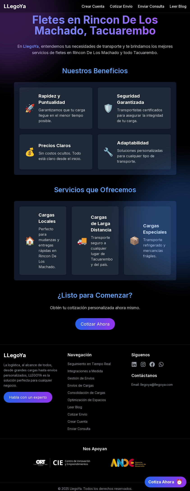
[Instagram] (143, 364)
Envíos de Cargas (81, 385)
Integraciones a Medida (85, 371)
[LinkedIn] (134, 364)
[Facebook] (152, 364)
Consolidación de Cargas (86, 393)
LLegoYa (15, 6)
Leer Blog (178, 6)
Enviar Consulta (151, 6)
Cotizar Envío (121, 6)
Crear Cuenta (93, 6)
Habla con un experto (28, 397)
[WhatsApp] (161, 364)
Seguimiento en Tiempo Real (89, 364)
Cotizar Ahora (95, 324)
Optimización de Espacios (87, 400)
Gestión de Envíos (81, 378)
